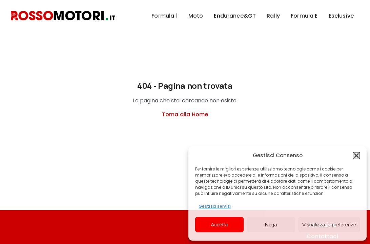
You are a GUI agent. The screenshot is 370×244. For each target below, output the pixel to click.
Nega (271, 224)
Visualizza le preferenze (329, 224)
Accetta (219, 224)
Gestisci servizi (215, 206)
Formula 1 (164, 16)
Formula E (304, 16)
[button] (356, 155)
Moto (195, 16)
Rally (273, 16)
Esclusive (341, 16)
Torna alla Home (185, 114)
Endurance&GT (235, 16)
